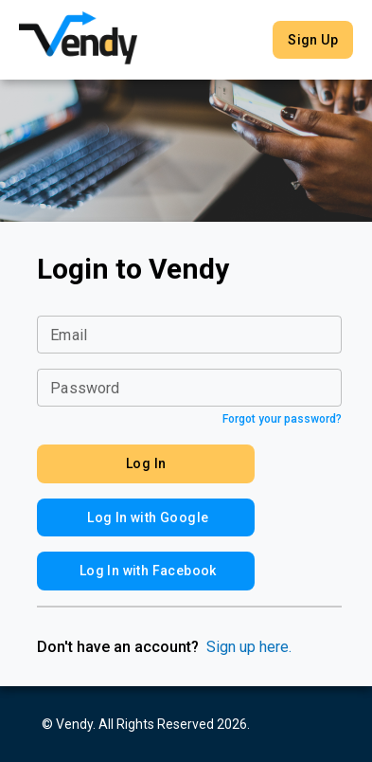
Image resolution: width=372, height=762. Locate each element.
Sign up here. (249, 647)
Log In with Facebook (146, 571)
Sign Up (313, 40)
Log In (146, 463)
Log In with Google (146, 518)
